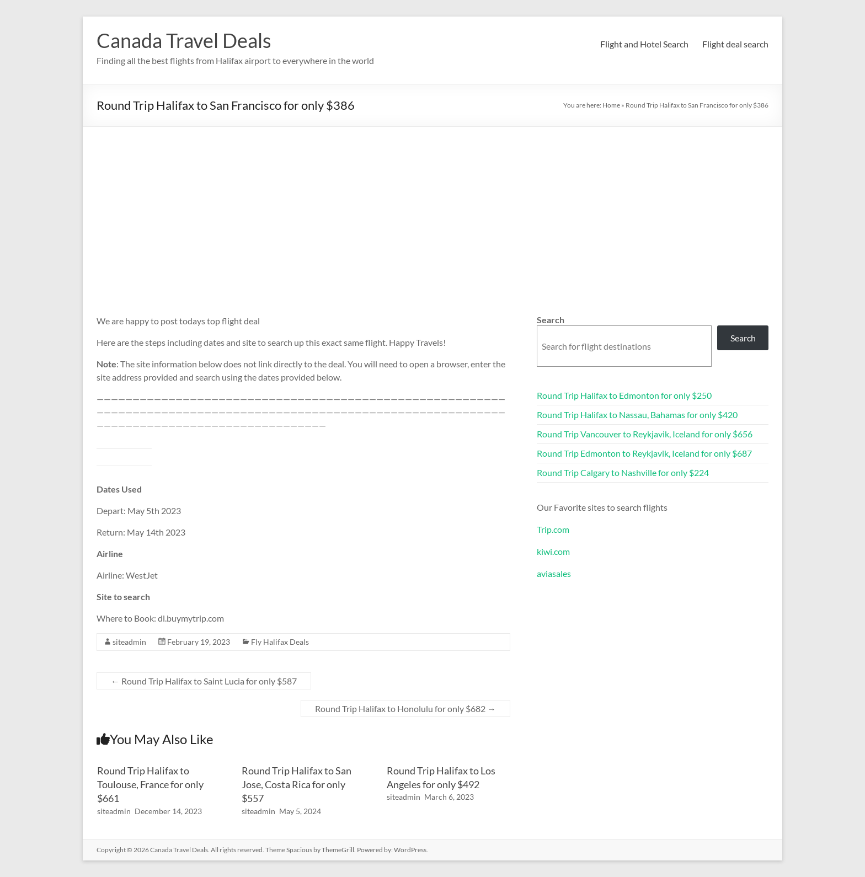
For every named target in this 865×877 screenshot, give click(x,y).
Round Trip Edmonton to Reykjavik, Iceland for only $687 (644, 453)
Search (550, 319)
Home (611, 105)
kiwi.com (553, 551)
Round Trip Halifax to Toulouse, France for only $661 (150, 784)
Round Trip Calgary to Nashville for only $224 (623, 472)
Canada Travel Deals (184, 40)
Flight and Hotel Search (644, 44)
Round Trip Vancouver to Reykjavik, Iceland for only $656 (644, 434)
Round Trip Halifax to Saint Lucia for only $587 (204, 681)
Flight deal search (735, 44)
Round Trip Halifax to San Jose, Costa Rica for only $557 (296, 784)
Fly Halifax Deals (280, 641)
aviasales (554, 573)
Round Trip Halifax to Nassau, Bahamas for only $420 (637, 414)
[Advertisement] (432, 209)
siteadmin (129, 641)
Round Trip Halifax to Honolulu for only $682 (405, 708)
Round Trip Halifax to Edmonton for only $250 (624, 395)
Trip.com (553, 529)
